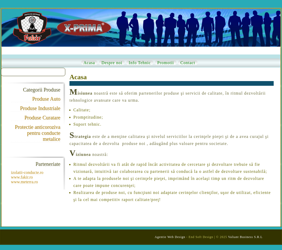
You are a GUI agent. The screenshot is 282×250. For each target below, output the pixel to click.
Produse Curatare (42, 117)
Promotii (165, 62)
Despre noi (111, 62)
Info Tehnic (140, 62)
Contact (188, 62)
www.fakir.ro (22, 177)
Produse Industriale (40, 108)
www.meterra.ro (24, 182)
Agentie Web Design (170, 237)
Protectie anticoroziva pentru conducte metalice (37, 133)
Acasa (89, 62)
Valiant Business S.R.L (245, 237)
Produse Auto (46, 99)
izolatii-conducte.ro (27, 172)
